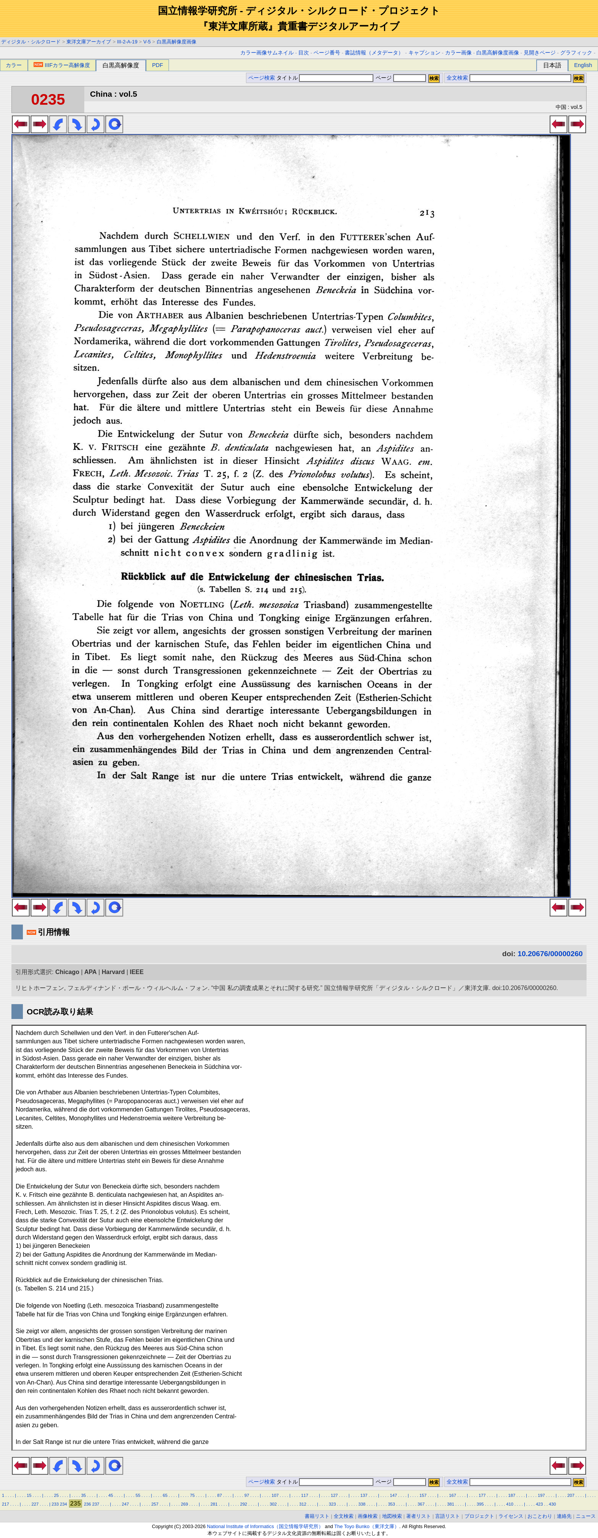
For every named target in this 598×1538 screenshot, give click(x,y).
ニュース (586, 1516)
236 (87, 1504)
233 (55, 1504)
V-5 (147, 42)
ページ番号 (326, 53)
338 (362, 1504)
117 (305, 1495)
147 (393, 1495)
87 (219, 1495)
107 (275, 1495)
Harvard (113, 972)
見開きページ (540, 53)
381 (450, 1504)
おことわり (539, 1516)
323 (332, 1504)
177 (482, 1495)
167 (452, 1495)
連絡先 (564, 1516)
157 (423, 1495)
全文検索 (457, 78)
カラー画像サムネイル (267, 53)
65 (165, 1495)
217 (5, 1504)
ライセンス (510, 1516)
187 (511, 1495)
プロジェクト (479, 1516)
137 (364, 1495)
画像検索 (368, 1516)
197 (541, 1495)
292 (243, 1504)
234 (63, 1504)
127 (334, 1495)
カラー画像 (458, 53)
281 (214, 1504)
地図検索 (392, 1516)
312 (303, 1504)
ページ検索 (261, 78)
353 (391, 1504)
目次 (303, 53)
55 (137, 1495)
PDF (157, 65)
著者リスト (418, 1516)
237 (96, 1504)
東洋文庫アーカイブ (88, 42)
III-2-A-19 (127, 42)
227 (35, 1504)
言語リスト (447, 1516)
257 (155, 1504)
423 (539, 1504)
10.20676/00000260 (550, 954)
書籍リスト (317, 1516)
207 (571, 1495)
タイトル (325, 78)
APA (90, 972)
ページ (400, 78)
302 (273, 1504)
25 (56, 1495)
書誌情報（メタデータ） (374, 53)
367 (421, 1504)
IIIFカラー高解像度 (62, 65)
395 (480, 1504)
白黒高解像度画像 (176, 42)
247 (125, 1504)
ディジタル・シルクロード (31, 42)
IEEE (136, 972)
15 (29, 1495)
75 (192, 1495)
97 (246, 1495)
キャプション (424, 53)
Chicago (67, 972)
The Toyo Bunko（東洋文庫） (366, 1526)
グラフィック (576, 53)
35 (83, 1495)
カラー (14, 65)
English (583, 65)
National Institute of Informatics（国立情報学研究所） (265, 1526)
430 (552, 1504)
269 (184, 1504)
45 (110, 1495)
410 (509, 1504)
